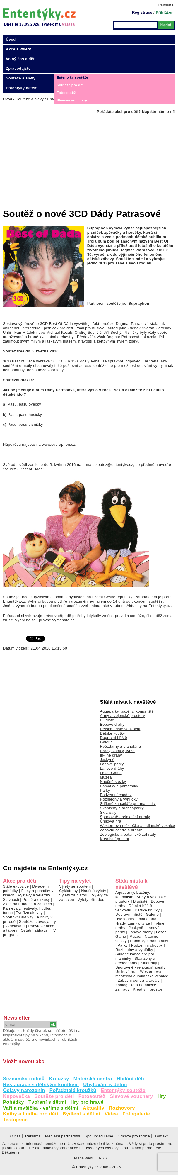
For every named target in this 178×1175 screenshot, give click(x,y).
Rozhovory (122, 1108)
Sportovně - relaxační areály (125, 817)
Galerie (106, 742)
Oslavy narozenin (24, 1090)
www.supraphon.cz (58, 444)
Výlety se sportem (75, 886)
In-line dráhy (111, 755)
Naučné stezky (113, 781)
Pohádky (13, 1102)
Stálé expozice (16, 886)
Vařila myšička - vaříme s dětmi (40, 1108)
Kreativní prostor (114, 839)
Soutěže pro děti (54, 1096)
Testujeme (15, 1120)
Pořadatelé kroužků (72, 1090)
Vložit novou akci (24, 1061)
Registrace (142, 12)
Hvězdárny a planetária (120, 746)
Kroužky (59, 1078)
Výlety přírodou (91, 899)
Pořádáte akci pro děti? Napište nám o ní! (136, 111)
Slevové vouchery (131, 1096)
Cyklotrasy (68, 891)
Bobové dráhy (112, 724)
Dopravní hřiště (113, 737)
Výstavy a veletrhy (34, 895)
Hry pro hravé (87, 1102)
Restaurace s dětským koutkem (41, 1084)
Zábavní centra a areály (121, 830)
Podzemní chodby (115, 795)
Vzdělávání (15, 926)
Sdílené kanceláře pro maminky (127, 803)
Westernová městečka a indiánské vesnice (137, 825)
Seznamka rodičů (24, 1078)
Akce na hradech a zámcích (27, 904)
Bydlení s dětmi (81, 1114)
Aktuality (94, 1108)
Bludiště (107, 720)
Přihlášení (165, 12)
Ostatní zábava (34, 930)
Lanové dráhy (112, 768)
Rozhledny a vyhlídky (119, 799)
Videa (111, 1114)
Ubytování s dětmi (105, 1084)
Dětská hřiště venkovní (120, 729)
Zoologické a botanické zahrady (128, 834)
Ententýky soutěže (123, 1090)
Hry (162, 1096)
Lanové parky (112, 764)
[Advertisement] (90, 158)
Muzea (106, 777)
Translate (165, 5)
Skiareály (108, 812)
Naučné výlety (93, 891)
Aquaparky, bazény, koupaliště (127, 711)
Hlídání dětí (130, 1078)
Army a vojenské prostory (122, 715)
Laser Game (110, 773)
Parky (105, 790)
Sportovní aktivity (18, 917)
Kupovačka (16, 1096)
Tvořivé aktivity (29, 913)
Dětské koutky (112, 733)
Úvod (11, 39)
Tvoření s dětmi (47, 1102)
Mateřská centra (92, 1078)
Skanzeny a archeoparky (121, 808)
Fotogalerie (136, 1114)
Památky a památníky (119, 786)
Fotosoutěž (92, 1096)
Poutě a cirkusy (36, 899)
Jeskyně (107, 759)
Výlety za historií (73, 895)
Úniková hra (110, 821)
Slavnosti (11, 899)
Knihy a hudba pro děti (30, 1114)
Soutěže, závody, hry (37, 921)
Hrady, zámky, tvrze (117, 751)
